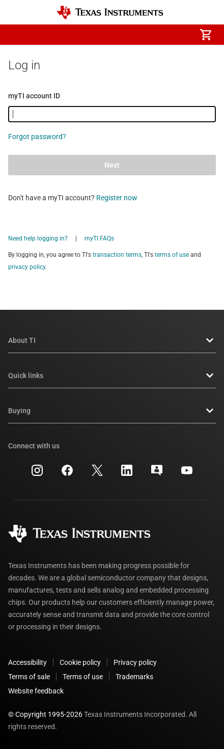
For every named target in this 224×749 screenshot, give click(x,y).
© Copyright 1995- (45, 714)
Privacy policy (135, 662)
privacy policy (26, 267)
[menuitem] (120, 34)
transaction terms (117, 254)
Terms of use (83, 677)
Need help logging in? (38, 238)
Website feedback (36, 691)
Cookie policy (80, 662)
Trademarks (134, 677)
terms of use (172, 254)
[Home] (110, 12)
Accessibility (27, 662)
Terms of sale (29, 677)
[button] (18, 34)
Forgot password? (37, 136)
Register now (116, 198)
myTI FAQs (99, 238)
